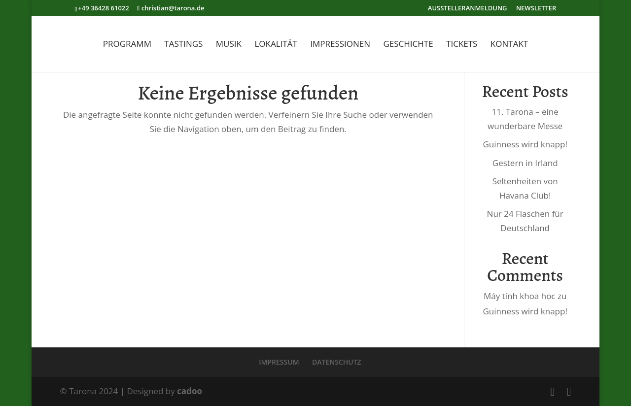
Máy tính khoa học (520, 296)
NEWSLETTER (536, 8)
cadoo (189, 391)
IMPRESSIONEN (340, 44)
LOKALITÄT (275, 44)
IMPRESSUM (279, 362)
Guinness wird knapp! (525, 144)
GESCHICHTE (408, 44)
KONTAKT (509, 44)
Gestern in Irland (525, 163)
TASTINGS (183, 44)
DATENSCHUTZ (336, 362)
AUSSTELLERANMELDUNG (467, 8)
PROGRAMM (127, 44)
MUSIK (229, 44)
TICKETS (461, 44)
